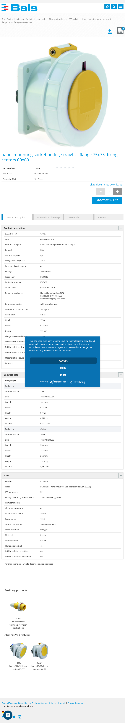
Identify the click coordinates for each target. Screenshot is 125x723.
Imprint (61, 703)
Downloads (73, 217)
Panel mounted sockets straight (96, 19)
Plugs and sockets (57, 19)
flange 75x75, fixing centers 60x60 (17, 22)
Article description (16, 217)
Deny (63, 367)
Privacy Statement (76, 703)
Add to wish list (107, 200)
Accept (63, 360)
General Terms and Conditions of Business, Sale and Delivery (29, 703)
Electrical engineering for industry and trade (26, 19)
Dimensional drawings (48, 217)
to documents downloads (106, 184)
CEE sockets (73, 19)
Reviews (102, 217)
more (63, 374)
